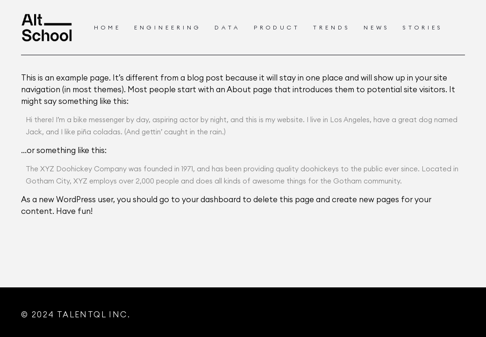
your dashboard (211, 199)
